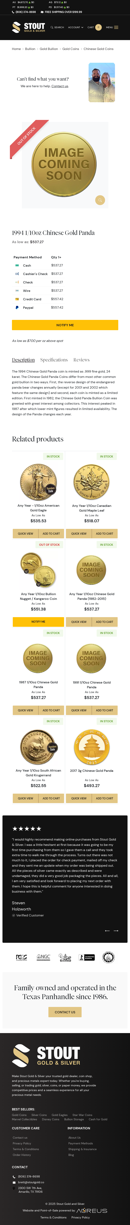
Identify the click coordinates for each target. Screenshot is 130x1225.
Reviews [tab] (81, 359)
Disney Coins (50, 1119)
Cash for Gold (98, 1119)
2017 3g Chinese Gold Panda (91, 771)
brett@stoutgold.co (31, 1182)
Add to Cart (51, 533)
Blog (71, 1155)
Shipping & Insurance (82, 1149)
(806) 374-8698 (26, 12)
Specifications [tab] (54, 359)
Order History (22, 1155)
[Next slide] (116, 931)
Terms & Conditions (26, 1149)
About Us (74, 1137)
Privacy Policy (22, 1143)
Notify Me (65, 325)
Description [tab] (23, 359)
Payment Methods (80, 1143)
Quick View (25, 533)
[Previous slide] (107, 931)
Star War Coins (82, 1115)
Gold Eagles (60, 1115)
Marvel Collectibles (24, 1119)
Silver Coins (39, 1115)
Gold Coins (19, 1115)
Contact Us (65, 1012)
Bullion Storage (74, 1119)
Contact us (60, 86)
